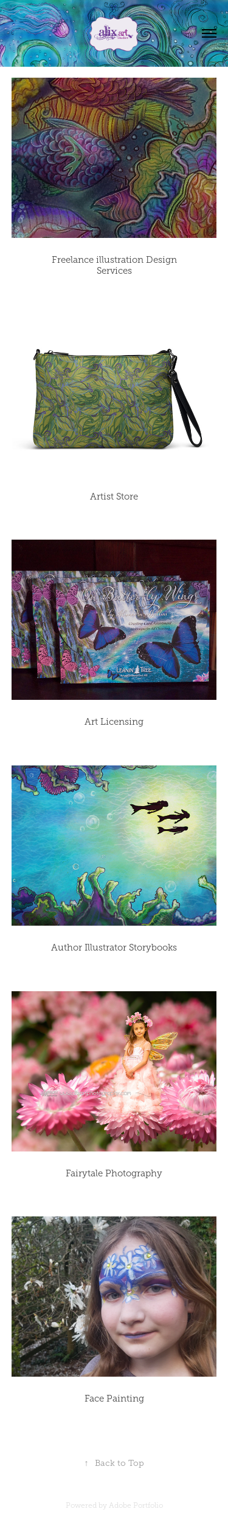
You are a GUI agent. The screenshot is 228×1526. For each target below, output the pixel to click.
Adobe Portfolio (136, 1505)
